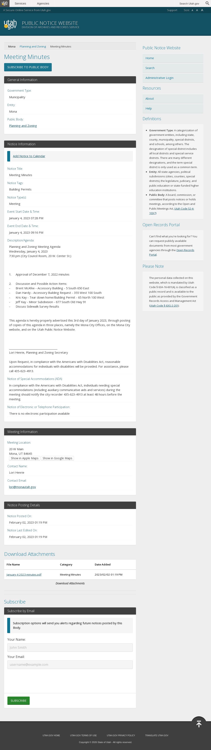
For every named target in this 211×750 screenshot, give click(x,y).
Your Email (15, 656)
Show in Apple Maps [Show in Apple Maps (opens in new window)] (25, 458)
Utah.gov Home (51, 735)
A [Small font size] (192, 10)
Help (148, 108)
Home (149, 58)
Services (22, 3)
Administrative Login (159, 78)
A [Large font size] (202, 10)
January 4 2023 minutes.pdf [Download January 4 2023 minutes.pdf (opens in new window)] (24, 574)
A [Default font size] (197, 10)
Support (172, 10)
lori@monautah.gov (22, 487)
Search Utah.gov (189, 3)
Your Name (16, 639)
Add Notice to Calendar (29, 156)
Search (150, 68)
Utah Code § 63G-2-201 (164, 305)
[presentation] (70, 678)
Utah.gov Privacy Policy (121, 735)
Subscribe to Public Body (27, 67)
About (149, 98)
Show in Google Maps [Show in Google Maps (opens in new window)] (57, 458)
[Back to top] (199, 724)
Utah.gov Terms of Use (83, 735)
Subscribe (18, 701)
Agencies (45, 3)
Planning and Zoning (33, 46)
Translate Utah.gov (156, 735)
